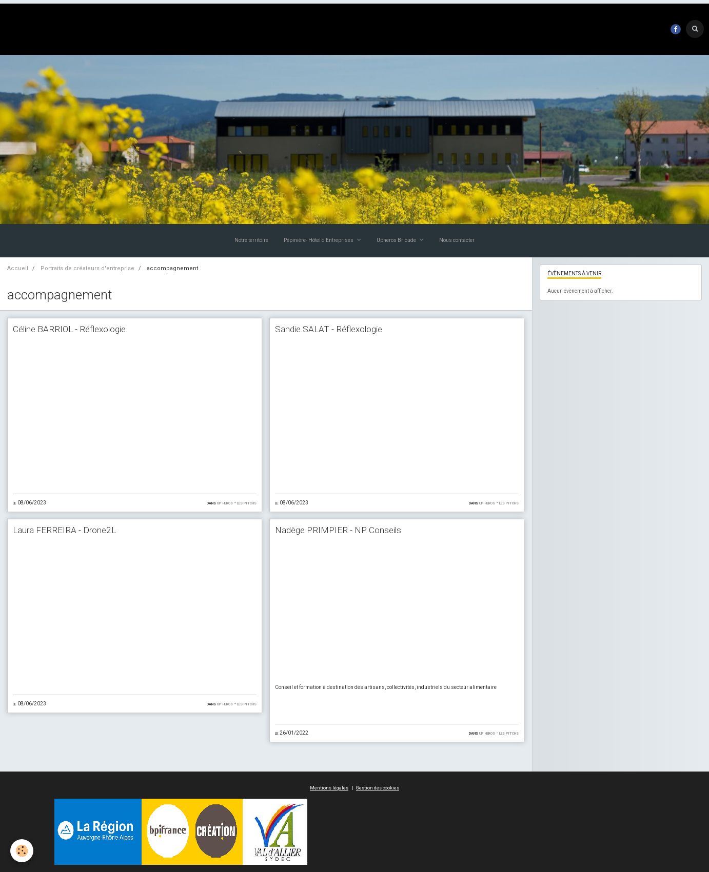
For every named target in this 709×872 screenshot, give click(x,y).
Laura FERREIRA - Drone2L (64, 530)
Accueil (17, 268)
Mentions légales (329, 787)
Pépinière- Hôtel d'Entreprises (319, 240)
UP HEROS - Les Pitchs (237, 502)
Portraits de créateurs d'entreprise (87, 268)
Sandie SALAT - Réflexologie (328, 329)
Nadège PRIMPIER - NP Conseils (338, 530)
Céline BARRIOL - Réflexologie (69, 329)
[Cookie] (21, 850)
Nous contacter (457, 240)
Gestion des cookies (377, 787)
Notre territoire (251, 240)
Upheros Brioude (397, 240)
